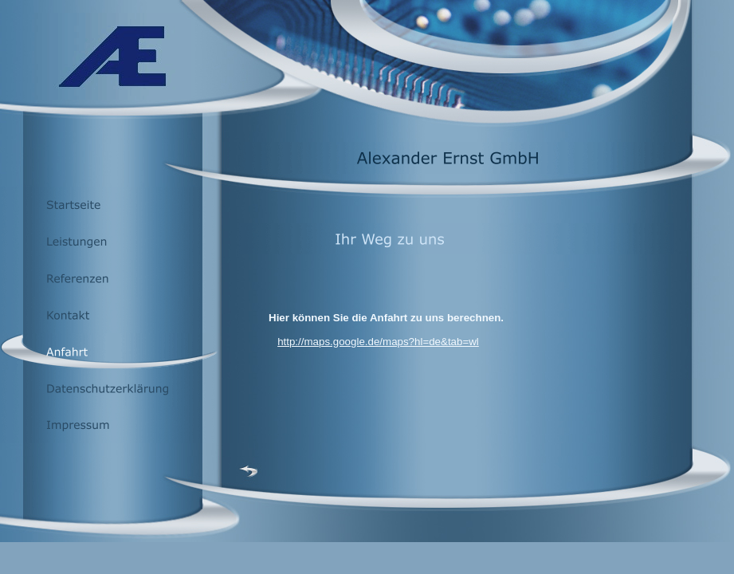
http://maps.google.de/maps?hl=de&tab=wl (378, 342)
